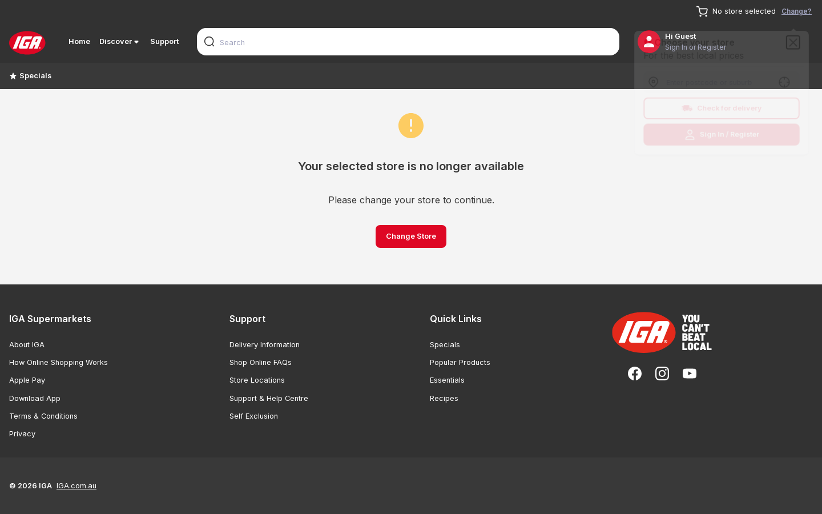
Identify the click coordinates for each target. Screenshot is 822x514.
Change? (796, 11)
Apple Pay (27, 380)
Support (164, 41)
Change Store (411, 236)
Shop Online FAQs (260, 362)
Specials (30, 75)
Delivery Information (264, 344)
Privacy (22, 433)
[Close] (796, 40)
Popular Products (460, 362)
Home (79, 41)
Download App (35, 398)
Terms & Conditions (43, 416)
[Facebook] (635, 373)
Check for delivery (722, 109)
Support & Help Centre (268, 398)
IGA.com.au (76, 485)
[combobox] (408, 41)
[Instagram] (662, 373)
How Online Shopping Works (58, 362)
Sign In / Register (722, 136)
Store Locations (257, 380)
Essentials (447, 380)
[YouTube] (689, 373)
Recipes (444, 398)
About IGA (27, 344)
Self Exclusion (253, 416)
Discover (120, 41)
